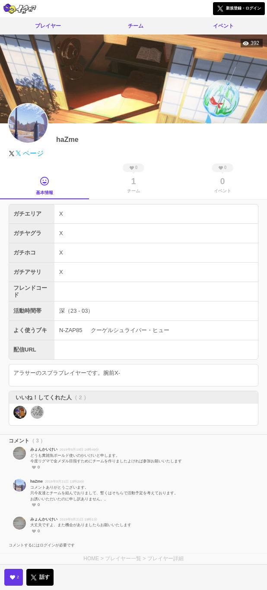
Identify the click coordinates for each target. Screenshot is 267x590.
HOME (91, 558)
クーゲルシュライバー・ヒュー (130, 330)
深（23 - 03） (76, 311)
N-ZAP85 (70, 330)
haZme (36, 481)
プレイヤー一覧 (123, 558)
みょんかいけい (43, 449)
